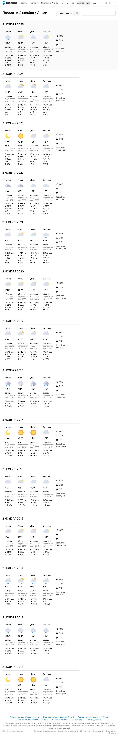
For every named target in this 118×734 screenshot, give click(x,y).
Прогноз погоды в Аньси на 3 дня (24, 717)
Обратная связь (85, 731)
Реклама (20, 731)
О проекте (112, 733)
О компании (11, 731)
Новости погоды (59, 719)
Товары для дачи (93, 719)
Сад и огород (76, 719)
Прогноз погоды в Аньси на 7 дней (93, 717)
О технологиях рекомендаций (68, 731)
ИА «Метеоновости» (109, 731)
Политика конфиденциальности (45, 731)
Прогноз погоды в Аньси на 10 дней (32, 719)
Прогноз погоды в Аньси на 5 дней (58, 717)
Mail (3, 731)
